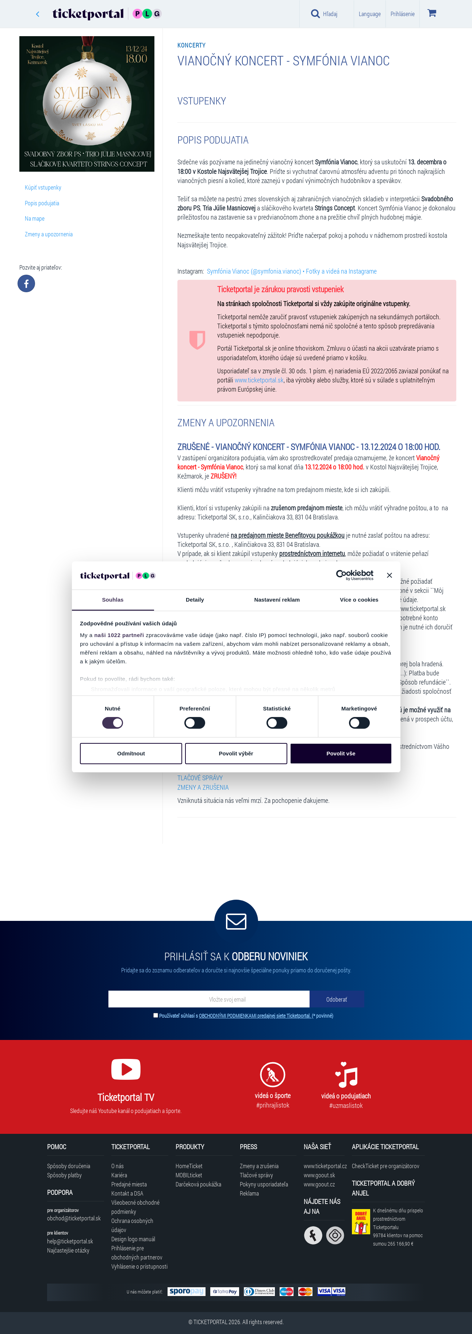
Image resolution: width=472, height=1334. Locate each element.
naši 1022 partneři (119, 635)
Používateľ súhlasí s (246, 1015)
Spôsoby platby (64, 1175)
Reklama (249, 1193)
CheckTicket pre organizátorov (385, 1166)
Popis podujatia (42, 203)
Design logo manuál (133, 1239)
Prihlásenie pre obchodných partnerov (136, 1252)
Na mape (35, 218)
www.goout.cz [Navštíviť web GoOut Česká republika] (319, 1184)
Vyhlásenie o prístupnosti (139, 1266)
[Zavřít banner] (389, 575)
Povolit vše (340, 753)
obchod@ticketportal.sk (74, 1218)
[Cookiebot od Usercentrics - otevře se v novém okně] (341, 575)
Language (370, 14)
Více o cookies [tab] (359, 600)
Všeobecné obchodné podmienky (135, 1206)
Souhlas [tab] (112, 600)
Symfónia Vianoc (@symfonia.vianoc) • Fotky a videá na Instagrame (292, 271)
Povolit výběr (236, 753)
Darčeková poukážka (198, 1184)
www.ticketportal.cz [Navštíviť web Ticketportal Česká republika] (324, 1166)
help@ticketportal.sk (70, 1241)
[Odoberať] (337, 999)
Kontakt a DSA (127, 1193)
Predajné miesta (129, 1184)
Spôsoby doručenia (68, 1166)
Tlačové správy (256, 1175)
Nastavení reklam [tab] (277, 600)
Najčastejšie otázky (68, 1250)
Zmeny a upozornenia (49, 234)
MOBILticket (189, 1175)
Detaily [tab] (195, 600)
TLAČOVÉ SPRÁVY (200, 778)
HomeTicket (189, 1166)
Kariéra (119, 1175)
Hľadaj (324, 13)
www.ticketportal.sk (259, 380)
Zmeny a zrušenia (259, 1166)
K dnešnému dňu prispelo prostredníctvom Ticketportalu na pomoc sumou (398, 1227)
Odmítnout (131, 753)
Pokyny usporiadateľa (264, 1184)
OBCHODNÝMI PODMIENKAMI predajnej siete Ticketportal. (255, 1015)
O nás (117, 1166)
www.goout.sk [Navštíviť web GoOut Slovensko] (319, 1175)
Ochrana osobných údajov (132, 1225)
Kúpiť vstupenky (43, 187)
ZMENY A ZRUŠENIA (203, 787)
